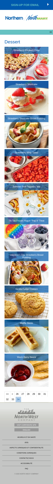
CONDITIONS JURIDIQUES (26, 453)
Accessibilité (26, 463)
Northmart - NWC (26, 18)
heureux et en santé (26, 437)
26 (17, 394)
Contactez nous (26, 458)
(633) (26, 442)
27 (22, 394)
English (26, 430)
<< (7, 394)
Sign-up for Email (25, 5)
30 (39, 394)
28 (28, 394)
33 (13, 399)
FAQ (26, 468)
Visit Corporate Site (26, 425)
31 (44, 394)
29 (33, 394)
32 (7, 399)
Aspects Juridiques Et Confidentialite (26, 448)
